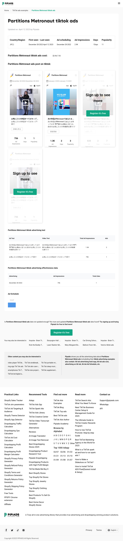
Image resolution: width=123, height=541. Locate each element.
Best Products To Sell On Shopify (39, 496)
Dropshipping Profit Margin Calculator (12, 453)
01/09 (56, 460)
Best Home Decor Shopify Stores (36, 503)
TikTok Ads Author (61, 419)
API (101, 408)
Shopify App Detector (13, 419)
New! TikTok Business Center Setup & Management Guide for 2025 (85, 411)
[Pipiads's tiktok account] (18, 530)
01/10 (69, 456)
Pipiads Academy (61, 424)
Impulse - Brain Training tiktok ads (38, 340)
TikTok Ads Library (37, 413)
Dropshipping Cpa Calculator (12, 432)
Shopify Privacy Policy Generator (13, 460)
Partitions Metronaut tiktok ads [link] (43, 10)
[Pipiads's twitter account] (12, 530)
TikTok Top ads (60, 411)
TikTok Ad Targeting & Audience (13, 410)
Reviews (32, 432)
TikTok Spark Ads (36, 408)
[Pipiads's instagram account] (23, 530)
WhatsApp (104, 404)
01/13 (62, 456)
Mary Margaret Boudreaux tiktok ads (74, 345)
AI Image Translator (37, 436)
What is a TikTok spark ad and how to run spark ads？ (85, 452)
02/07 (56, 452)
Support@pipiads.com (109, 400)
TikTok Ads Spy (35, 404)
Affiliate (7, 504)
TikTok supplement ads (49, 370)
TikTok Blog (59, 407)
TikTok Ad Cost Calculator (10, 439)
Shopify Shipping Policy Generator (14, 487)
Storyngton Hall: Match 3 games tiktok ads (56, 340)
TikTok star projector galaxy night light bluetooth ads (33, 370)
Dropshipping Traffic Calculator (12, 425)
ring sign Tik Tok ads (15, 366)
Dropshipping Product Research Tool (38, 452)
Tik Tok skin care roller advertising (33, 366)
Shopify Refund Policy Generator (13, 466)
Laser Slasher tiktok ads (56, 345)
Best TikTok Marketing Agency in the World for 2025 (85, 443)
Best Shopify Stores (37, 473)
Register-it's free (98, 113)
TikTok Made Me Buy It (38, 469)
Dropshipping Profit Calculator (12, 446)
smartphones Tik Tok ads (16, 370)
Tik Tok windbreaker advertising (33, 363)
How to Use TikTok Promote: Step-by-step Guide (84, 433)
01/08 (62, 460)
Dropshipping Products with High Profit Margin (38, 463)
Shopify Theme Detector (14, 415)
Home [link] (6, 10)
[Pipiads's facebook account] (6, 530)
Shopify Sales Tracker (13, 400)
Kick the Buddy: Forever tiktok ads (38, 345)
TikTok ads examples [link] (20, 10)
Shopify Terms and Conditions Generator (13, 473)
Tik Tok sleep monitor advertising (49, 366)
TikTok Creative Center (38, 417)
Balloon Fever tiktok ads (92, 345)
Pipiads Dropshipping (38, 458)
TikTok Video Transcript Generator (39, 422)
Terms (99, 530)
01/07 (69, 460)
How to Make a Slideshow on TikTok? (84, 460)
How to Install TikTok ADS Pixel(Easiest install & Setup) (85, 469)
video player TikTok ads (16, 363)
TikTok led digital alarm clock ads (16, 374)
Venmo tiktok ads (107, 345)
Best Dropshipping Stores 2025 (37, 445)
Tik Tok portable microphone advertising (49, 363)
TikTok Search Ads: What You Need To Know (85, 401)
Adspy (31, 400)
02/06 (62, 452)
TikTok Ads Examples (58, 401)
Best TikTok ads (60, 415)
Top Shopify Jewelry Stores (37, 482)
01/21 (56, 456)
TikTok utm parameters (14, 404)
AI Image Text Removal (38, 440)
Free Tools (8, 493)
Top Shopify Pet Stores (38, 477)
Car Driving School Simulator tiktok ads (92, 340)
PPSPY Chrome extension (11, 498)
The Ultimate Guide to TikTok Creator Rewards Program (85, 423)
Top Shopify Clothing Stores (38, 489)
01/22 (69, 452)
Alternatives (34, 428)
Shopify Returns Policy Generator (13, 480)
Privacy (89, 530)
